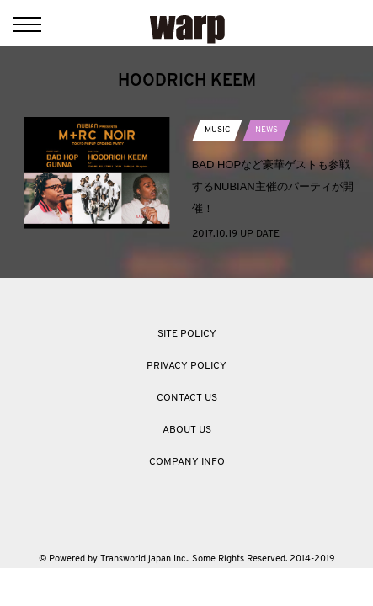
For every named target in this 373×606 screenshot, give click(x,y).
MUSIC (217, 130)
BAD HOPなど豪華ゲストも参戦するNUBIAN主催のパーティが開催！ (273, 186)
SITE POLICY (186, 334)
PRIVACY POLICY (186, 366)
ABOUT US (187, 430)
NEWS (266, 130)
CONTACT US (187, 398)
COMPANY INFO (187, 462)
